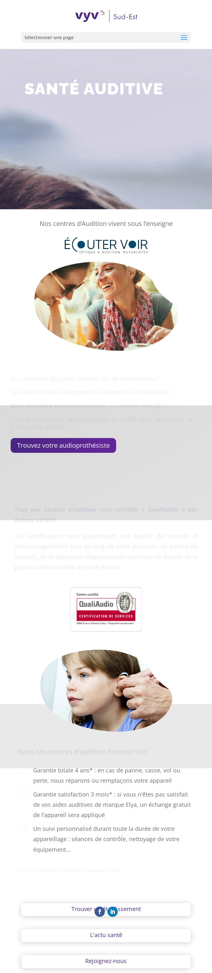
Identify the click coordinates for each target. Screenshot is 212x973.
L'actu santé (106, 935)
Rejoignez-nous (106, 961)
